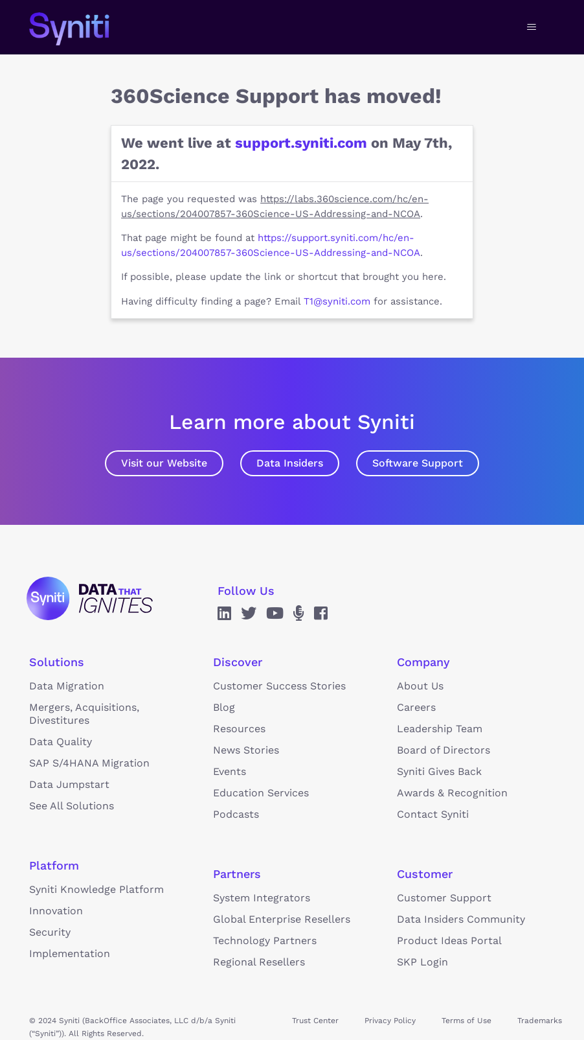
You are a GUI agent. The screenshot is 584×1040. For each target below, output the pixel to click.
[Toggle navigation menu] (532, 27)
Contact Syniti (433, 814)
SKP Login (422, 962)
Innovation (56, 911)
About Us (420, 686)
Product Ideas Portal (449, 940)
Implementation (69, 953)
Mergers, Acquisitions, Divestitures (84, 713)
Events (229, 771)
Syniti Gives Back (439, 771)
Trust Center (315, 1020)
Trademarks (539, 1020)
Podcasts (236, 814)
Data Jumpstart (69, 784)
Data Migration (66, 686)
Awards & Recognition (452, 793)
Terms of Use (466, 1020)
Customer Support (444, 898)
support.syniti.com (301, 143)
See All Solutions (71, 806)
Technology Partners (265, 940)
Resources (239, 728)
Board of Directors (443, 750)
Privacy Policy (390, 1020)
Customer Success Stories (279, 686)
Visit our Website (164, 463)
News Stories (246, 750)
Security (50, 932)
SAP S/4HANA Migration (89, 763)
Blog (224, 707)
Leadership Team (439, 728)
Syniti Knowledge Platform (96, 889)
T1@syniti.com (337, 301)
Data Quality (60, 741)
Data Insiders (289, 463)
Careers (416, 707)
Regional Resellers (259, 962)
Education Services (261, 793)
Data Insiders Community (461, 919)
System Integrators (261, 898)
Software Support (417, 463)
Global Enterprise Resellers (281, 919)
